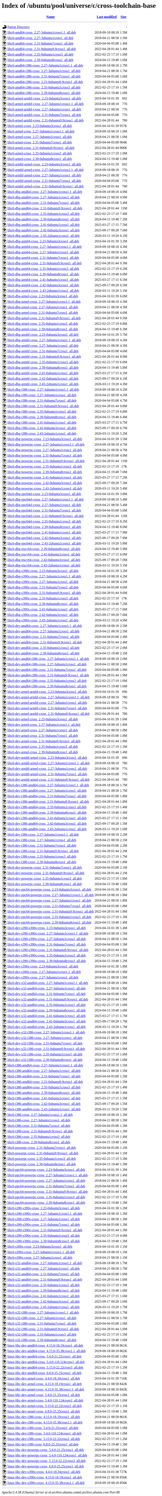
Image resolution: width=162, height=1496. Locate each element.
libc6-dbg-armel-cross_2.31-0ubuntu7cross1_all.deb (42, 312)
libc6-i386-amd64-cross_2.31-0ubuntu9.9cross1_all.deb (45, 1082)
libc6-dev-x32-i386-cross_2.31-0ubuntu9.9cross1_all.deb (46, 1049)
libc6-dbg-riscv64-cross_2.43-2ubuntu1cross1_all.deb (43, 565)
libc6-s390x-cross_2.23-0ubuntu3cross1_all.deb (39, 1246)
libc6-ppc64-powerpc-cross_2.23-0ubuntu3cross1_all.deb (46, 1169)
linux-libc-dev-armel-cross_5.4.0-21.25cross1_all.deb (43, 1395)
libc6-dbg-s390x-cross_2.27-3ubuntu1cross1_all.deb (42, 582)
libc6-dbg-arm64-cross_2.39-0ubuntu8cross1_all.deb (43, 274)
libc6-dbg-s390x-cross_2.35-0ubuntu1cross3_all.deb (42, 598)
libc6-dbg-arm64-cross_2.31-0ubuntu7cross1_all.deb (43, 257)
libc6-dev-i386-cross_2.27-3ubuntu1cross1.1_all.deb (43, 834)
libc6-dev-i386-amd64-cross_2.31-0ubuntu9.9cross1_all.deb (48, 801)
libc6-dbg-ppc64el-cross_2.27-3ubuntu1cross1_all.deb (44, 505)
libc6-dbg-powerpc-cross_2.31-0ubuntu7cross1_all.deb (44, 455)
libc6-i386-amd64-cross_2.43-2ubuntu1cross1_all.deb (44, 1109)
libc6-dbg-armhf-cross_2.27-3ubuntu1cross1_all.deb (42, 345)
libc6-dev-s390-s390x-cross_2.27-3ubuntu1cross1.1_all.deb (47, 933)
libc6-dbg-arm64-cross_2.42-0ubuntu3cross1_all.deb (43, 285)
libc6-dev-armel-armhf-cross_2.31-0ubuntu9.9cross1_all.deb (48, 713)
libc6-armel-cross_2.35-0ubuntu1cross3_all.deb (39, 153)
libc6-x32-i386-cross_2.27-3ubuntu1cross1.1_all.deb (43, 1312)
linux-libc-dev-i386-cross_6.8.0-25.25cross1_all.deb (42, 1444)
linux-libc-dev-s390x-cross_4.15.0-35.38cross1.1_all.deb (46, 1483)
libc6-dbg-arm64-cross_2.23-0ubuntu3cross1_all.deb (43, 241)
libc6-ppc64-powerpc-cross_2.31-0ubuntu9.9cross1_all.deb (47, 1191)
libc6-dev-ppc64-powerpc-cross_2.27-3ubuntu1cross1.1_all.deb (50, 895)
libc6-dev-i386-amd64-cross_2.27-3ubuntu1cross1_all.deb (46, 790)
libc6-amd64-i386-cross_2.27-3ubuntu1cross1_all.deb (44, 71)
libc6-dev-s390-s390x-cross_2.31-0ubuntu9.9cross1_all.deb (47, 950)
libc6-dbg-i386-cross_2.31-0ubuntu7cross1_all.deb (41, 400)
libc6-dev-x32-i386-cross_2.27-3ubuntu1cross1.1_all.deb (46, 1032)
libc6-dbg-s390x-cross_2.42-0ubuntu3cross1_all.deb (42, 615)
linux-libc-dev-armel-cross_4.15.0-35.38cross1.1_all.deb (45, 1389)
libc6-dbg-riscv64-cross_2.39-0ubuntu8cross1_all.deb (43, 549)
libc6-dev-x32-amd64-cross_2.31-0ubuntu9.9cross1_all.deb (47, 999)
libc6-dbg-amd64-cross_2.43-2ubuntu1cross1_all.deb (43, 236)
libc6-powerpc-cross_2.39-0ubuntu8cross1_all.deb (41, 1164)
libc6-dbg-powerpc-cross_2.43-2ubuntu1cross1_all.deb (44, 488)
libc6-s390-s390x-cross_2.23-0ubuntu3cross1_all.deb (43, 1208)
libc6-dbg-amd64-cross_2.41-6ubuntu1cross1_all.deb (43, 225)
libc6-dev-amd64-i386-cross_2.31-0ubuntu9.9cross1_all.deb (48, 675)
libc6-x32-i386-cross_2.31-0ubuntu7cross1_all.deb (41, 1323)
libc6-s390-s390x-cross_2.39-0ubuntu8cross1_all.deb (43, 1241)
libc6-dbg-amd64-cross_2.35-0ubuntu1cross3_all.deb (43, 214)
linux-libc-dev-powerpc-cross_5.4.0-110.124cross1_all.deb (47, 1455)
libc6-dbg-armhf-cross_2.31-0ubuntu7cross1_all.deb (42, 351)
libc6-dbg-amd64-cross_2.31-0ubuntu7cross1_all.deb (43, 203)
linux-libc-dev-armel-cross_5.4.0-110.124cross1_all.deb (45, 1400)
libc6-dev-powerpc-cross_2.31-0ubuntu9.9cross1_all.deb (45, 873)
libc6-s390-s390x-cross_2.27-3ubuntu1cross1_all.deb (43, 1219)
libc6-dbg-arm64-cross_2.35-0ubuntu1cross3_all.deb (43, 268)
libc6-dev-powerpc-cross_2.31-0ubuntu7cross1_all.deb (44, 867)
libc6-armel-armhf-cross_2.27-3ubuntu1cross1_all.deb (44, 109)
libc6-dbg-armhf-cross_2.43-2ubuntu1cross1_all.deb (42, 384)
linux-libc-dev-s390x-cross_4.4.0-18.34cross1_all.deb (43, 1472)
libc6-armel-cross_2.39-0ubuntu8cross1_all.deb (39, 159)
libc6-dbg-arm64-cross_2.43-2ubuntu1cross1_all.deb (43, 290)
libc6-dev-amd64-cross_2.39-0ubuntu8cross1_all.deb (43, 653)
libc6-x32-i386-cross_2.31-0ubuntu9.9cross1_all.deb (43, 1329)
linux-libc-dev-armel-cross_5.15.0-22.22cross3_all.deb (44, 1406)
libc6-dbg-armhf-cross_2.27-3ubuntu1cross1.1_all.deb (44, 340)
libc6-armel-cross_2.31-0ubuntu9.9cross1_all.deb (40, 148)
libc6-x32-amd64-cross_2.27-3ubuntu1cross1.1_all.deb (44, 1263)
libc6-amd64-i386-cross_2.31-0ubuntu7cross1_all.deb (44, 76)
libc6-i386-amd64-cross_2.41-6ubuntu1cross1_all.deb (44, 1098)
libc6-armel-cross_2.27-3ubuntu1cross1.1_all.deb (40, 131)
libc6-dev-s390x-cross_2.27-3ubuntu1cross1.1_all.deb (44, 972)
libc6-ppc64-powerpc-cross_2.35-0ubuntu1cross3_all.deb (46, 1197)
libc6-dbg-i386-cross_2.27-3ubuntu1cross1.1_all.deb (43, 389)
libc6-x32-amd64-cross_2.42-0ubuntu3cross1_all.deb (43, 1301)
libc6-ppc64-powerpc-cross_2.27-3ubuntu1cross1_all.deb (46, 1180)
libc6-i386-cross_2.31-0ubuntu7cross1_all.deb (38, 1125)
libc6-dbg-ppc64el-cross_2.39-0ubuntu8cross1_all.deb (44, 527)
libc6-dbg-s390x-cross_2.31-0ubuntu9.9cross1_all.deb (44, 593)
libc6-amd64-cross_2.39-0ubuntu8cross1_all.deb (40, 60)
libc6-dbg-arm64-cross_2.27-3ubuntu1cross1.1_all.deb (44, 246)
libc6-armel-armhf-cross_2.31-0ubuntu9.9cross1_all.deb (45, 120)
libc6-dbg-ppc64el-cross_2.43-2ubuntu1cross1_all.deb (44, 543)
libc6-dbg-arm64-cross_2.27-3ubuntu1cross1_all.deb (43, 252)
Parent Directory (18, 27)
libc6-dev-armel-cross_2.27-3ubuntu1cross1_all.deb (42, 730)
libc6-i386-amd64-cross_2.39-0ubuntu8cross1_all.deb (44, 1093)
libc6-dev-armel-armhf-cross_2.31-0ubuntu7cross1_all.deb (47, 708)
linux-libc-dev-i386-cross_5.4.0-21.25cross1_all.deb (42, 1428)
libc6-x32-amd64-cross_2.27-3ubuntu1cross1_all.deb (43, 1268)
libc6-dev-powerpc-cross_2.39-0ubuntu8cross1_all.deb (44, 884)
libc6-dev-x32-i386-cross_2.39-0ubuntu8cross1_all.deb (44, 1060)
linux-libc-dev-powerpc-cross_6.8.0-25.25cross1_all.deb (45, 1466)
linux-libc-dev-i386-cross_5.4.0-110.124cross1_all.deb (44, 1433)
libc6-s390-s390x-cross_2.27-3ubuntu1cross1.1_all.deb (44, 1213)
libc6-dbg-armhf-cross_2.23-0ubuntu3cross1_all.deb (42, 334)
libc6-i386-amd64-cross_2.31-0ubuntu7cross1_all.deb (44, 1076)
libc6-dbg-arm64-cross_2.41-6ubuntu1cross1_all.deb (43, 279)
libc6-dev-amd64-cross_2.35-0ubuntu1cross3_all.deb (43, 648)
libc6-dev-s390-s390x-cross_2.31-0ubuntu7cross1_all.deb (46, 944)
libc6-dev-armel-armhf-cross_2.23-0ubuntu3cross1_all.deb (47, 691)
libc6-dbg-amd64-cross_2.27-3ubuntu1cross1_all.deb (43, 197)
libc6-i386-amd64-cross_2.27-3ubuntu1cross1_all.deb (44, 1071)
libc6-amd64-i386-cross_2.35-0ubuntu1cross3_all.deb (44, 87)
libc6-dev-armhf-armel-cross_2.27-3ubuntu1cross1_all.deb (47, 768)
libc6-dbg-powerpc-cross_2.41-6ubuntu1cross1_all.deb (44, 477)
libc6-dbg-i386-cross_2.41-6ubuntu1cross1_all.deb (41, 422)
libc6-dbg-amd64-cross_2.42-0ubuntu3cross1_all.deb (43, 230)
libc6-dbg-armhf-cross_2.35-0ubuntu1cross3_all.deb (42, 362)
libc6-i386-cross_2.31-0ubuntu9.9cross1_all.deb (40, 1131)
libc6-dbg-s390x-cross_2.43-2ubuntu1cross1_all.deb (42, 620)
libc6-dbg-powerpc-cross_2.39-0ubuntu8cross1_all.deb (44, 472)
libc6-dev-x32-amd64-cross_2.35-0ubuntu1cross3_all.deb (46, 1005)
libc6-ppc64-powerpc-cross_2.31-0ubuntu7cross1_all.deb (46, 1186)
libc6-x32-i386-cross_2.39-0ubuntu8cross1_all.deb (41, 1340)
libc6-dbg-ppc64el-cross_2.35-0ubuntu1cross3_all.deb (44, 521)
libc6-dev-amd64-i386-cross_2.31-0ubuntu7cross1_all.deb (46, 670)
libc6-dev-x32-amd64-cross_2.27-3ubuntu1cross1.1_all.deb (47, 983)
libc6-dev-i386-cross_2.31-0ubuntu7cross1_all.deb (41, 845)
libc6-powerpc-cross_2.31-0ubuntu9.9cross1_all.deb (42, 1153)
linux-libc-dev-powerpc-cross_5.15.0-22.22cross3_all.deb (46, 1461)
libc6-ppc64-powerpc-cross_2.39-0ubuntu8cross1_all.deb (46, 1202)
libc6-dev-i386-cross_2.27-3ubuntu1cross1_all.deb (41, 840)
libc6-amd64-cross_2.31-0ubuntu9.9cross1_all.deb (41, 49)
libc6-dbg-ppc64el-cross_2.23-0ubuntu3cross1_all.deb (44, 494)
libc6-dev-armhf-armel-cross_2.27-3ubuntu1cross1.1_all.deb (48, 763)
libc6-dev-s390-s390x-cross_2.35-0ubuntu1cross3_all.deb (46, 955)
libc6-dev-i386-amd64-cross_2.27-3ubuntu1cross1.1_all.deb (48, 785)
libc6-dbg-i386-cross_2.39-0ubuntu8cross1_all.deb (41, 417)
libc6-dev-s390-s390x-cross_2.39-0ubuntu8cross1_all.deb (46, 961)
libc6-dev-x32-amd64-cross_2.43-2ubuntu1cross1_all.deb (46, 1027)
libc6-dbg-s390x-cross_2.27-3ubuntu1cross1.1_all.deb (44, 576)
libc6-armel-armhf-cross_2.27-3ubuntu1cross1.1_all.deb (45, 104)
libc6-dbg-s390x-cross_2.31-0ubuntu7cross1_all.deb (42, 587)
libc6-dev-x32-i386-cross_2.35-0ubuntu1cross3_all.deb (44, 1054)
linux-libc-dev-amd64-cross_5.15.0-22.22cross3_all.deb (45, 1367)
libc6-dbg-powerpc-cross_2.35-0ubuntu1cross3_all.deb (44, 466)
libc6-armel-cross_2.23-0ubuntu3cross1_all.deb (39, 126)
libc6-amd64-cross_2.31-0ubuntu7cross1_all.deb (40, 43)
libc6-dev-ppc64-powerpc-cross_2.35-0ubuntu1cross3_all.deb (49, 917)
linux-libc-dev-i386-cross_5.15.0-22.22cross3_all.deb (43, 1439)
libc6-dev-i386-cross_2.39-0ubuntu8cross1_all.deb (41, 862)
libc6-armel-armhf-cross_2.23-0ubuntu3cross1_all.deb (44, 98)
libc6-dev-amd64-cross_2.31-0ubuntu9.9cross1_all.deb (44, 642)
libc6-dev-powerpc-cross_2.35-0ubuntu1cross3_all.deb (44, 878)
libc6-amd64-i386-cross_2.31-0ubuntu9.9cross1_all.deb (45, 82)
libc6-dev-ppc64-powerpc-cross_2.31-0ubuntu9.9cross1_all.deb (50, 911)
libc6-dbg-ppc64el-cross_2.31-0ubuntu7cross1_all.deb (44, 510)
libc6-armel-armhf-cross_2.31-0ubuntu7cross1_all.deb (44, 115)
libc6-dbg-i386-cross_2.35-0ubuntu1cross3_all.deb (41, 411)
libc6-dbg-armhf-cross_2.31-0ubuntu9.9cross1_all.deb (44, 356)
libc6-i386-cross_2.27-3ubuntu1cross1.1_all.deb (40, 1115)
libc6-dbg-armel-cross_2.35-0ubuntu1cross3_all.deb (42, 323)
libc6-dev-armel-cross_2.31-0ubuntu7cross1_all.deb (42, 735)
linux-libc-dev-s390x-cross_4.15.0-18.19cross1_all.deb (44, 1477)
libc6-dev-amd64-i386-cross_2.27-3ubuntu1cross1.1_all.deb (48, 659)
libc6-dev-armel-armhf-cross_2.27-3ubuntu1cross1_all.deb (47, 702)
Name (50, 17)
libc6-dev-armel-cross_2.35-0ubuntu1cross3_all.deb (42, 746)
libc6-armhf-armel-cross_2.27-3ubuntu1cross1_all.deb (44, 175)
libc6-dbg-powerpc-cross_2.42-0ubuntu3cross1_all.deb (44, 483)
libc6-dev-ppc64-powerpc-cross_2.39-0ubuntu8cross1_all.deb (49, 922)
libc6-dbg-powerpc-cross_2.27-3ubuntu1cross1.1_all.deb (46, 444)
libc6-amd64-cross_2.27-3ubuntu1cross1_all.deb (40, 38)
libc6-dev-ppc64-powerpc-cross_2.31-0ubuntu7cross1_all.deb (49, 906)
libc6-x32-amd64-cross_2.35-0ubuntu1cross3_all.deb (43, 1285)
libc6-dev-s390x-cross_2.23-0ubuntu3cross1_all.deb (42, 966)
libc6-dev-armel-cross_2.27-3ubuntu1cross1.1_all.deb (43, 724)
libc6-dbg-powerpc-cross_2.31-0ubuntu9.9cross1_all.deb (46, 461)
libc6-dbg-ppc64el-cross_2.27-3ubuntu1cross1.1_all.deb (45, 499)
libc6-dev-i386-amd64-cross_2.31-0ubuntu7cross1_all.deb (46, 796)
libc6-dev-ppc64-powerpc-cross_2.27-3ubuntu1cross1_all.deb (49, 900)
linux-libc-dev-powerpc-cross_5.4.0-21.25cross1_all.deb (45, 1450)
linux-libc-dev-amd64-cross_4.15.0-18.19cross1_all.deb (45, 1345)
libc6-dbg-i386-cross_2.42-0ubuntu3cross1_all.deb (41, 428)
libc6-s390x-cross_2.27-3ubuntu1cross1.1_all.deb (41, 1252)
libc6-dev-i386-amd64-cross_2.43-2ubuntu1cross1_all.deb (46, 829)
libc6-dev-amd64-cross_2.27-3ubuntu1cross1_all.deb (43, 631)
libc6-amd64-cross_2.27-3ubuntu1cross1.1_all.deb (41, 32)
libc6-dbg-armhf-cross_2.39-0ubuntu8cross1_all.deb (42, 367)
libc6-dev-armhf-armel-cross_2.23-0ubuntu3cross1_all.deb (47, 757)
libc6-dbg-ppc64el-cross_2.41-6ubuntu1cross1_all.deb (44, 532)
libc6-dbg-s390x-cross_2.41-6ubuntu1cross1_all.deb (42, 609)
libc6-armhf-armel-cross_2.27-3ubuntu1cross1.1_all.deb (45, 170)
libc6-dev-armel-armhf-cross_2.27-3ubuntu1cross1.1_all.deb (48, 697)
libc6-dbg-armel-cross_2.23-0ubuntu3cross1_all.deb (42, 296)
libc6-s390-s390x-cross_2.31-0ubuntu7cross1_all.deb (43, 1224)
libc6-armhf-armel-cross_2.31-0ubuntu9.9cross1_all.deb (45, 186)
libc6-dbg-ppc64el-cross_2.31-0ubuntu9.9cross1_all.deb (45, 516)
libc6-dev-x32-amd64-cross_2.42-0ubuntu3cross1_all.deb (46, 1021)
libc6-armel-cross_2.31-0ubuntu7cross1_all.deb (39, 142)
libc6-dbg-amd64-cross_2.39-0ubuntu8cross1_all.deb (43, 219)
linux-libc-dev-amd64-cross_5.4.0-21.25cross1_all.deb (44, 1356)
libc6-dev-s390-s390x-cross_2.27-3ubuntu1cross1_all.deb (46, 939)
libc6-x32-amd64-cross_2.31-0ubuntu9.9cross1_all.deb (44, 1279)
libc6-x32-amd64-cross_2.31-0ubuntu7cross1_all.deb (43, 1274)
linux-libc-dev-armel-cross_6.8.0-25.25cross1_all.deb (43, 1411)
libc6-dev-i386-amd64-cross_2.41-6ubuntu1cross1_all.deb (46, 818)
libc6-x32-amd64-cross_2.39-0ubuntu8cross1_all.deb (43, 1290)
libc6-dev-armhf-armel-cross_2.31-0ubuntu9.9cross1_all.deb (48, 779)
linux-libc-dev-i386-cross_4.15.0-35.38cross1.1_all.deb (44, 1422)
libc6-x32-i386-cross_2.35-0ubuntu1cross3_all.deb (41, 1334)
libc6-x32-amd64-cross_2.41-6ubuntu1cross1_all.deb (43, 1296)
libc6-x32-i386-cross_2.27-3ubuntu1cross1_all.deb (41, 1318)
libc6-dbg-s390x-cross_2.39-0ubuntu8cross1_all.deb (42, 604)
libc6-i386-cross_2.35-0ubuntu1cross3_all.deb (38, 1136)
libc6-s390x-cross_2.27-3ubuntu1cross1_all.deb (39, 1257)
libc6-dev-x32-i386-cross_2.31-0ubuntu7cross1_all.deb (44, 1043)
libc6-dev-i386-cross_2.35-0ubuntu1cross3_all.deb (41, 856)
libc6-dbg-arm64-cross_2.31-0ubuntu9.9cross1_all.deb (44, 263)
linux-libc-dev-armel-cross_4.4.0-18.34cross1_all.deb (43, 1378)
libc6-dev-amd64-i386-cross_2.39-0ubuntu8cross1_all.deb (46, 686)
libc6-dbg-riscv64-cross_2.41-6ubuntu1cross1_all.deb (43, 554)
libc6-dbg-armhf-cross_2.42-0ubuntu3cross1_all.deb (42, 378)
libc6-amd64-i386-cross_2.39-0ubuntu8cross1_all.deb (44, 93)
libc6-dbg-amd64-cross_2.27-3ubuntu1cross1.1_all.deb (44, 192)
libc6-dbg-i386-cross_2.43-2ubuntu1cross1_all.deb (41, 433)
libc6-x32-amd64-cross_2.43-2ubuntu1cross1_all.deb (43, 1307)
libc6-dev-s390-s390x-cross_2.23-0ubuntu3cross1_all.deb (46, 928)
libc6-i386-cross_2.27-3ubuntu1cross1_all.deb (38, 1120)
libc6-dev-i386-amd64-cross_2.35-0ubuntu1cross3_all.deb (46, 807)
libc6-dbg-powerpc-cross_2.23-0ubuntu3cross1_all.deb (44, 439)
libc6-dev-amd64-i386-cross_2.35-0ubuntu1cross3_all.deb (46, 680)
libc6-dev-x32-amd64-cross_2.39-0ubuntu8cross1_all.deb (46, 1010)
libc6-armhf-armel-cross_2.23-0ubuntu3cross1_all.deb (44, 164)
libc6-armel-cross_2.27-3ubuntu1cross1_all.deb (39, 137)
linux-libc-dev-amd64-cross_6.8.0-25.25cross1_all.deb (44, 1373)
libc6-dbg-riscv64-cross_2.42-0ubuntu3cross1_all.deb (43, 560)
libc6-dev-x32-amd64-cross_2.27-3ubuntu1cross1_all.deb (46, 988)
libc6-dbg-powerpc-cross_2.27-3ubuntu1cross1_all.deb (44, 450)
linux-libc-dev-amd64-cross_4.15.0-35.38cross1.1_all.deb (46, 1351)
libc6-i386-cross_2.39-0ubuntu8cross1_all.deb (38, 1142)
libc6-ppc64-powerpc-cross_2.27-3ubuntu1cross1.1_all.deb (47, 1175)
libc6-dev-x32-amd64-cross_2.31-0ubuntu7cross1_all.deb (46, 994)
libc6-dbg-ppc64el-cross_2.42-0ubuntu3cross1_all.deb (44, 538)
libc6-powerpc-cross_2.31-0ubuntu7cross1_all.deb (41, 1147)
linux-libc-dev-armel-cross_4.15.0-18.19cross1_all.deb (44, 1384)
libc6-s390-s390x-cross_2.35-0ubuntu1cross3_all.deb (43, 1235)
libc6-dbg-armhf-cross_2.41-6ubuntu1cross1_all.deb (42, 373)
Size (123, 17)
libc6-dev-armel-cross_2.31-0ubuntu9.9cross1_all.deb (43, 741)
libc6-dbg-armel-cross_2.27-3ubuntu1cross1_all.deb (42, 307)
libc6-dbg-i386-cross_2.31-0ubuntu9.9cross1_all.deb (43, 406)
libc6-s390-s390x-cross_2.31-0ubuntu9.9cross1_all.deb (44, 1230)
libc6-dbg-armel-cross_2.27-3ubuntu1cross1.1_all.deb (44, 301)
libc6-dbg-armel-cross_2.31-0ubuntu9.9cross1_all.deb (44, 318)
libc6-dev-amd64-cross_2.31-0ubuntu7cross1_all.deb (43, 637)
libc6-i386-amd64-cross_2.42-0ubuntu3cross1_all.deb (44, 1104)
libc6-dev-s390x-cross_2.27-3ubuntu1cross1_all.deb (42, 977)
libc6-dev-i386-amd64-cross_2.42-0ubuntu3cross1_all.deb (46, 823)
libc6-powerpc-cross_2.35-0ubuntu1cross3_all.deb (41, 1158)
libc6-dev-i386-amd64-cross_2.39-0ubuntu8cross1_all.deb (46, 812)
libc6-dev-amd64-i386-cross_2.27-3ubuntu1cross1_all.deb (46, 664)
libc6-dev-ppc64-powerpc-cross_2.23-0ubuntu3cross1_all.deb (49, 889)
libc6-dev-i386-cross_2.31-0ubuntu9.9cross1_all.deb (43, 851)
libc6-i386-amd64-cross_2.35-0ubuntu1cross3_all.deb (44, 1087)
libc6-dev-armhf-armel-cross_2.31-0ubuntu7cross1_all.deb (47, 774)
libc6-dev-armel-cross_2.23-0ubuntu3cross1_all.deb (42, 719)
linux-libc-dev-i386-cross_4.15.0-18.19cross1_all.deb (43, 1417)
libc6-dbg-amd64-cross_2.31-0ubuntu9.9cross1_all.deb (44, 208)
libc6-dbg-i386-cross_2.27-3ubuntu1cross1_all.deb (41, 395)
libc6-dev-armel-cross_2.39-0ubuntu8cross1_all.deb (42, 752)
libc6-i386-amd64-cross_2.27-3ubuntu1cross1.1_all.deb (45, 1065)
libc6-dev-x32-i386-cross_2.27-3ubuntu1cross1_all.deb (44, 1038)
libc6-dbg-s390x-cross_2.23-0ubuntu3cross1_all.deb (42, 571)
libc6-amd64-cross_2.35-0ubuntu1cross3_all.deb (40, 54)
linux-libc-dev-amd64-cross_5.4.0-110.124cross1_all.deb (46, 1362)
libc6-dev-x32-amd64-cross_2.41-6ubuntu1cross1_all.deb (46, 1016)
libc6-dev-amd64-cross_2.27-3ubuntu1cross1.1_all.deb (44, 626)
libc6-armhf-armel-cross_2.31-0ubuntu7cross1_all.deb (44, 181)
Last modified (107, 17)
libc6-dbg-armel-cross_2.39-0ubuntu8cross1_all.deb (42, 329)
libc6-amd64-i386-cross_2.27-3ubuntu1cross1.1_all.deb (45, 65)
